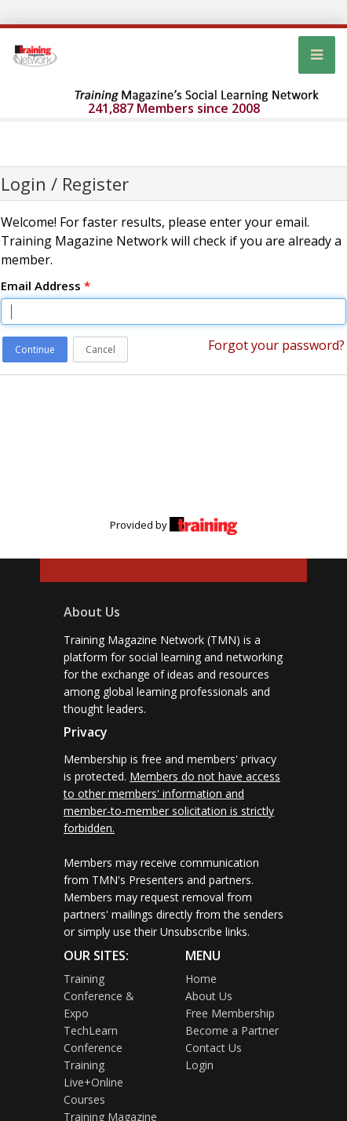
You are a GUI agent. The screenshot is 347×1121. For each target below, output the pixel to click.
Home (201, 978)
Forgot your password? (276, 345)
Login (199, 1064)
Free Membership (230, 1013)
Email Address (45, 285)
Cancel (100, 349)
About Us (92, 612)
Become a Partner (232, 1030)
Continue (35, 349)
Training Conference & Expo (99, 996)
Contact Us (213, 1047)
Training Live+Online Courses (93, 1082)
